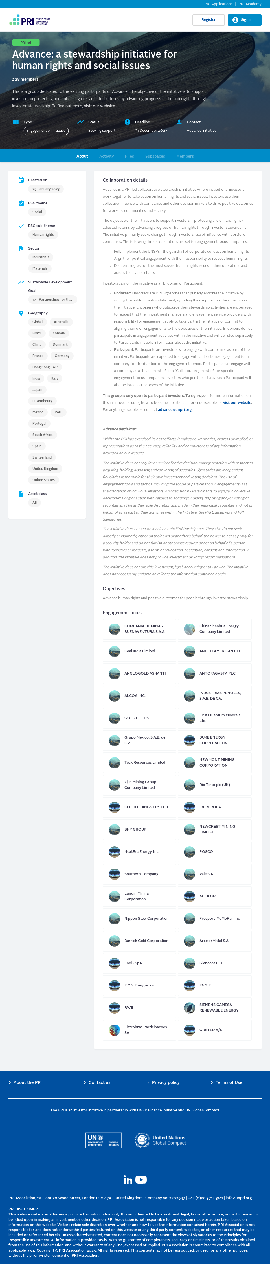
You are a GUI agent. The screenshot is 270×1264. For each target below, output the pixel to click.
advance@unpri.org (175, 410)
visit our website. (100, 106)
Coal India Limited (139, 651)
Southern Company (139, 874)
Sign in (247, 20)
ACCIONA (214, 896)
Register (208, 20)
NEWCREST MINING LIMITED (214, 830)
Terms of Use (229, 1083)
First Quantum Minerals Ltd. (214, 718)
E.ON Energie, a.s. (139, 986)
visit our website (237, 403)
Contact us (99, 1083)
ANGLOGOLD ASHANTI (139, 674)
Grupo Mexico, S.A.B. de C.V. (139, 740)
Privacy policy (166, 1083)
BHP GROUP (139, 830)
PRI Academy (250, 4)
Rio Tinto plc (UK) (214, 785)
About (82, 156)
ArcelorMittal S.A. (214, 941)
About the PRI (28, 1083)
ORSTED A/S (214, 1030)
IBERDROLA (214, 807)
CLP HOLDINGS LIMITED (139, 807)
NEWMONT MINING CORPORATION (214, 763)
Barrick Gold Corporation (139, 941)
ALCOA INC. (139, 696)
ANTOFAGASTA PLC (214, 674)
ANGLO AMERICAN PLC (214, 651)
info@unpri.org (239, 1198)
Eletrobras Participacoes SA (139, 1030)
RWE (139, 1008)
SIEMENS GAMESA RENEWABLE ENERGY (214, 1008)
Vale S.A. (214, 874)
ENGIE (214, 986)
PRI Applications (218, 4)
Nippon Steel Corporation (139, 919)
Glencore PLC (214, 963)
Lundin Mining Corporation (139, 896)
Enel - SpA (139, 963)
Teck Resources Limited (139, 763)
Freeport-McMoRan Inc (214, 919)
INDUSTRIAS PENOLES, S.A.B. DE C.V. (214, 696)
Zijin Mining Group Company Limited (139, 785)
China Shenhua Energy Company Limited (214, 629)
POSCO (214, 852)
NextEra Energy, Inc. (139, 852)
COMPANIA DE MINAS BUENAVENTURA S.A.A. (139, 629)
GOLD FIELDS (139, 718)
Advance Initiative (201, 131)
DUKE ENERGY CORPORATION (214, 740)
